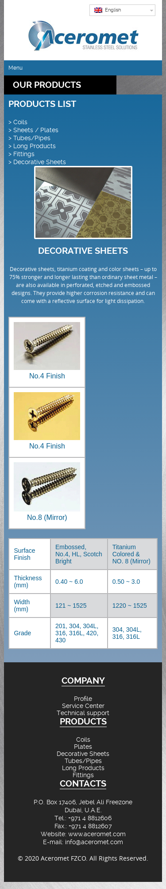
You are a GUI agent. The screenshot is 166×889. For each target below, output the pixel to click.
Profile (83, 698)
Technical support (83, 712)
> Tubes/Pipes (29, 138)
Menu (15, 68)
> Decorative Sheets (37, 161)
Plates (83, 746)
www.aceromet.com (97, 834)
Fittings (83, 775)
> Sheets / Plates (33, 130)
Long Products (83, 767)
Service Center (83, 705)
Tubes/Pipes (83, 760)
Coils (83, 739)
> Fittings (21, 153)
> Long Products (32, 145)
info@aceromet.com (94, 842)
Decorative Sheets (83, 753)
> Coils (17, 122)
